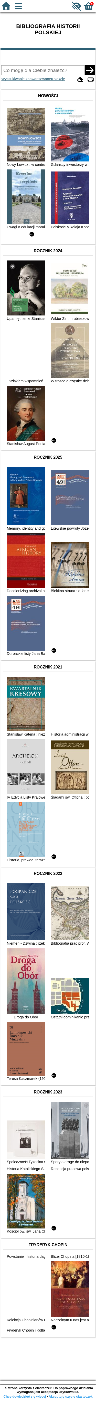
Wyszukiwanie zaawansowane (26, 79)
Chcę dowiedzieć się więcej (24, 1396)
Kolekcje (58, 79)
